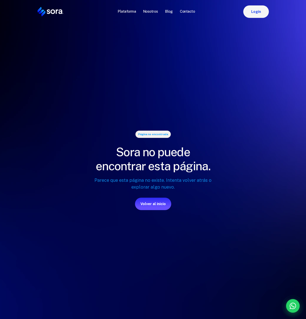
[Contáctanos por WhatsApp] (269, 306)
